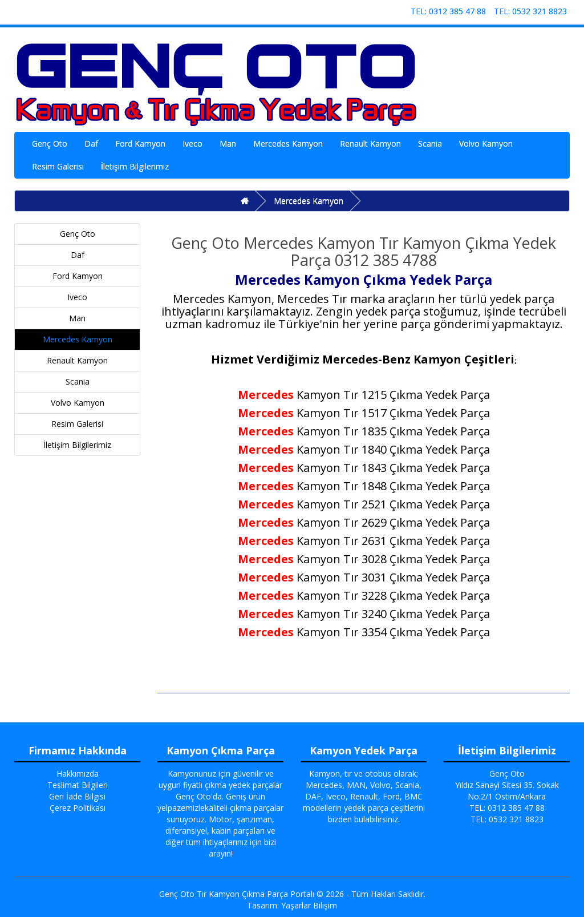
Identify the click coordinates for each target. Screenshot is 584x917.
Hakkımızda (77, 773)
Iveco (192, 143)
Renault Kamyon (370, 143)
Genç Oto (49, 143)
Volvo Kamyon (486, 143)
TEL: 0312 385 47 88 (448, 11)
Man (228, 143)
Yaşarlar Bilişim (309, 905)
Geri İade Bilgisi (77, 796)
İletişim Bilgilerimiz (135, 166)
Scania (430, 143)
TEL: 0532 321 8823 (530, 11)
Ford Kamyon (140, 143)
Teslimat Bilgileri (77, 784)
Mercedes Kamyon (288, 143)
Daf (91, 143)
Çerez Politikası (78, 807)
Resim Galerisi (58, 166)
